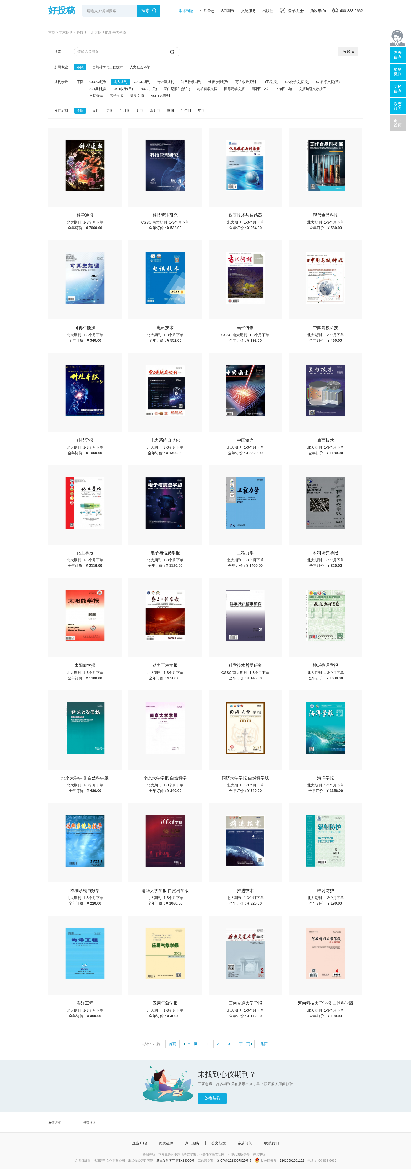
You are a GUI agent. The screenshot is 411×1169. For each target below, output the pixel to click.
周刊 (95, 111)
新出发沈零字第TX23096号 (175, 1160)
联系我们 (271, 1143)
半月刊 (125, 111)
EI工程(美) (270, 82)
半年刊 (186, 111)
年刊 (201, 111)
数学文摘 (137, 96)
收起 (346, 51)
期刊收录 (61, 82)
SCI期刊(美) (98, 89)
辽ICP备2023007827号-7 (234, 1160)
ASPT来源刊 (160, 96)
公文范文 (218, 1143)
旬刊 (109, 111)
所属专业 (61, 67)
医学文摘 (116, 96)
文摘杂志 (96, 96)
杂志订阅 (245, 1143)
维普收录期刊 (218, 82)
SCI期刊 (228, 11)
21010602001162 (292, 1160)
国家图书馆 (259, 89)
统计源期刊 (165, 82)
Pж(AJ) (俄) (148, 89)
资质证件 (166, 1143)
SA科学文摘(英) (328, 82)
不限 (80, 67)
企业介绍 (139, 1143)
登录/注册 (292, 11)
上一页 (191, 1044)
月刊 (140, 111)
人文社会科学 (140, 67)
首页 (51, 32)
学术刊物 (186, 11)
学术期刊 (66, 32)
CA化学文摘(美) (297, 82)
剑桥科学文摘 (207, 89)
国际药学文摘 (234, 89)
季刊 (170, 111)
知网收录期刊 (191, 82)
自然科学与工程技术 (107, 67)
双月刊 (155, 111)
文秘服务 (248, 11)
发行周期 (61, 111)
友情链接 (54, 1122)
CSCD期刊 (142, 82)
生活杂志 (207, 11)
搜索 (145, 10)
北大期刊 (120, 82)
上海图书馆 (283, 89)
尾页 (264, 1044)
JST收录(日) (123, 89)
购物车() (318, 11)
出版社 (267, 11)
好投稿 (61, 10)
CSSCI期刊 (98, 82)
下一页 (244, 1044)
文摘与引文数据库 (312, 89)
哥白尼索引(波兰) (177, 89)
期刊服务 (192, 1143)
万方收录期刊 (245, 82)
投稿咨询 (89, 1122)
